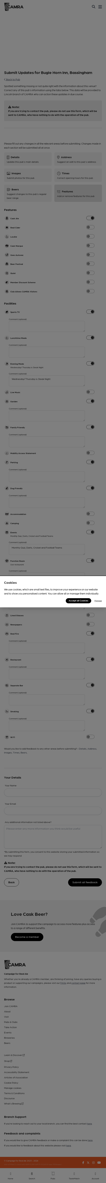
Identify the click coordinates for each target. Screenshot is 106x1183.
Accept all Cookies (78, 600)
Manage (98, 600)
